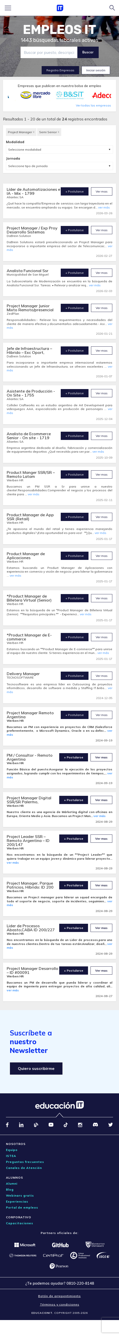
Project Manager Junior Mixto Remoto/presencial (30, 307)
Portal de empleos (22, 1207)
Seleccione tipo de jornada (28, 166)
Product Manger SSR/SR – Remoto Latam (31, 474)
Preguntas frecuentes (25, 1162)
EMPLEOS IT (59, 29)
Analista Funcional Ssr (27, 270)
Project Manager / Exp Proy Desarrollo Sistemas (32, 229)
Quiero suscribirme (36, 1068)
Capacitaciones (19, 1223)
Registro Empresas (60, 70)
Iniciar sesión (95, 70)
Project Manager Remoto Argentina (30, 714)
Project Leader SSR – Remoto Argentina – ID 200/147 (28, 840)
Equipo (12, 1150)
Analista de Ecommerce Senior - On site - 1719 (29, 435)
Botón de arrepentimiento (59, 1296)
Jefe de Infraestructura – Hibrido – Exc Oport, (29, 350)
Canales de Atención (24, 1168)
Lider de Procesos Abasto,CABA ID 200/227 (31, 927)
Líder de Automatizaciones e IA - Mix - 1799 (33, 191)
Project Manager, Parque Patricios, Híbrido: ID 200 (30, 885)
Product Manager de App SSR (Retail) (30, 516)
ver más (104, 207)
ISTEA (11, 1156)
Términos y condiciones (59, 1304)
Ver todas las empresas (93, 105)
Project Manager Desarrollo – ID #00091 (32, 970)
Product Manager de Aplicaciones (26, 555)
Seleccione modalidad (24, 149)
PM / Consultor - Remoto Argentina (30, 757)
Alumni (11, 1183)
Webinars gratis (20, 1195)
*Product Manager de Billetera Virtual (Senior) (29, 598)
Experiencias (17, 1201)
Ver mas (102, 191)
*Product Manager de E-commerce (29, 636)
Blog (10, 1189)
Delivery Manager (23, 673)
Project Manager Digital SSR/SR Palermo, (29, 799)
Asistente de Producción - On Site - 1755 (31, 393)
